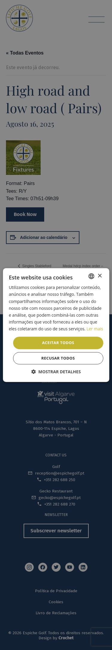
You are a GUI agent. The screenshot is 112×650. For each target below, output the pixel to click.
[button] (56, 371)
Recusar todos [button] (58, 358)
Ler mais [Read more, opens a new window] (95, 329)
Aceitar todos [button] (58, 342)
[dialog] (56, 325)
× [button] (99, 276)
